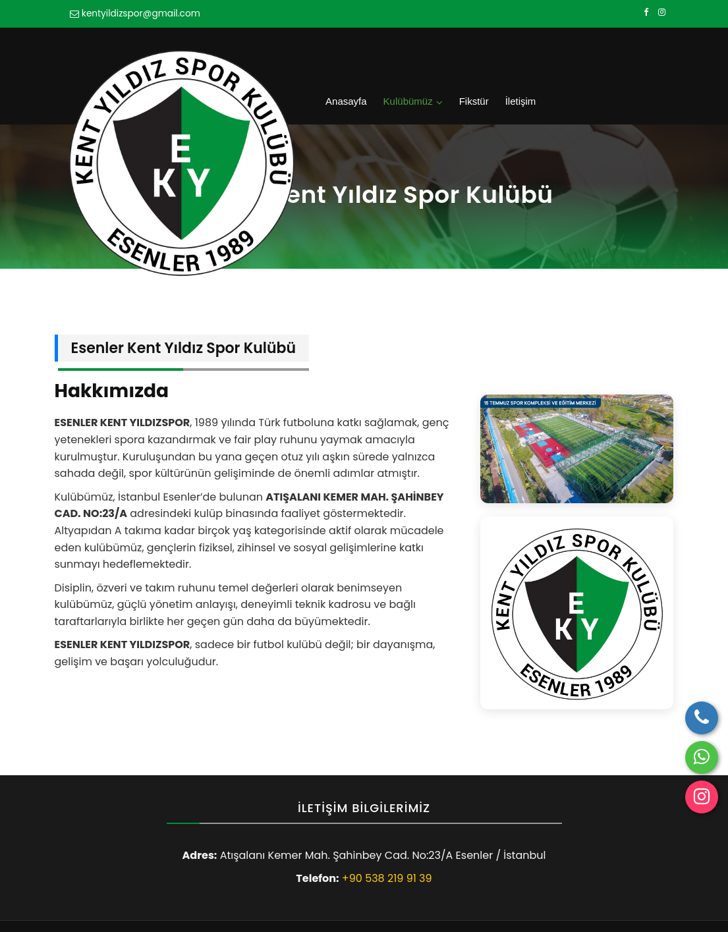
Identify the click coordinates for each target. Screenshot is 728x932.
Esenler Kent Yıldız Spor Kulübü (173, 903)
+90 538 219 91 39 (387, 833)
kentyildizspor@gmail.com (141, 13)
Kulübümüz (522, 53)
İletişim (628, 53)
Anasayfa (464, 53)
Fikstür (585, 53)
